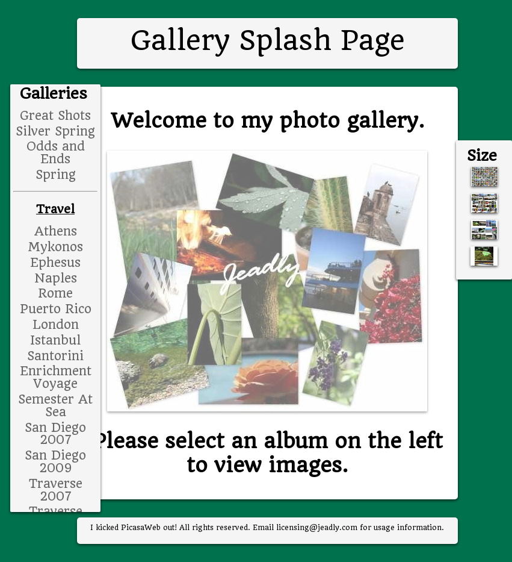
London (55, 324)
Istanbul (55, 340)
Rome (55, 293)
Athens (55, 231)
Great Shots (55, 115)
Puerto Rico (55, 309)
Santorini (55, 356)
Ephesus (55, 262)
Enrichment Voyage (55, 377)
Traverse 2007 (55, 490)
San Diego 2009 (55, 461)
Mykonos (55, 247)
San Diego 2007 (55, 434)
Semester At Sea (55, 405)
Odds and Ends (55, 152)
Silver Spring (55, 131)
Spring (55, 174)
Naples (55, 278)
